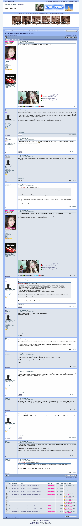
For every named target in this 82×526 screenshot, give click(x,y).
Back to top (7, 107)
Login (17, 4)
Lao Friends (23, 31)
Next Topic (75, 35)
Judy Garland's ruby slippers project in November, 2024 (31, 505)
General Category (15, 33)
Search (17, 31)
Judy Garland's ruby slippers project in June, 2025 (30, 485)
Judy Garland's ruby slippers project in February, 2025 (31, 491)
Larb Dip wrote (21, 187)
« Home (6, 517)
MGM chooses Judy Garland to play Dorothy (50, 94)
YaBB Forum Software (35, 523)
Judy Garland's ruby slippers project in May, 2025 (30, 488)
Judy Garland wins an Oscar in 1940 (48, 98)
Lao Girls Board (23, 33)
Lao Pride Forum (8, 33)
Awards (38, 31)
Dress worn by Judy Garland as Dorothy (49, 96)
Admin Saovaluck (13, 35)
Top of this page (16, 517)
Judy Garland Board (15, 485)
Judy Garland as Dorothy (38, 13)
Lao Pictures (30, 13)
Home (9, 31)
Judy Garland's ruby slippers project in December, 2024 (31, 500)
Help (13, 31)
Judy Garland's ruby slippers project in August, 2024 (30, 511)
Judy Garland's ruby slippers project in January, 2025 (31, 494)
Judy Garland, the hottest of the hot (48, 100)
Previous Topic (69, 35)
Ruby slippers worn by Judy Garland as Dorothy (50, 95)
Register (22, 4)
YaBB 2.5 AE (48, 522)
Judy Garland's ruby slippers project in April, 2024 (30, 502)
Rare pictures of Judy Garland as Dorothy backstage (51, 99)
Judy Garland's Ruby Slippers (48, 13)
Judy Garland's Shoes (59, 13)
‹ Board (10, 517)
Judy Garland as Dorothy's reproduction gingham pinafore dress (33, 497)
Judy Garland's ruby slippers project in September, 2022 (31, 508)
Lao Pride (20, 13)
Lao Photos (25, 13)
